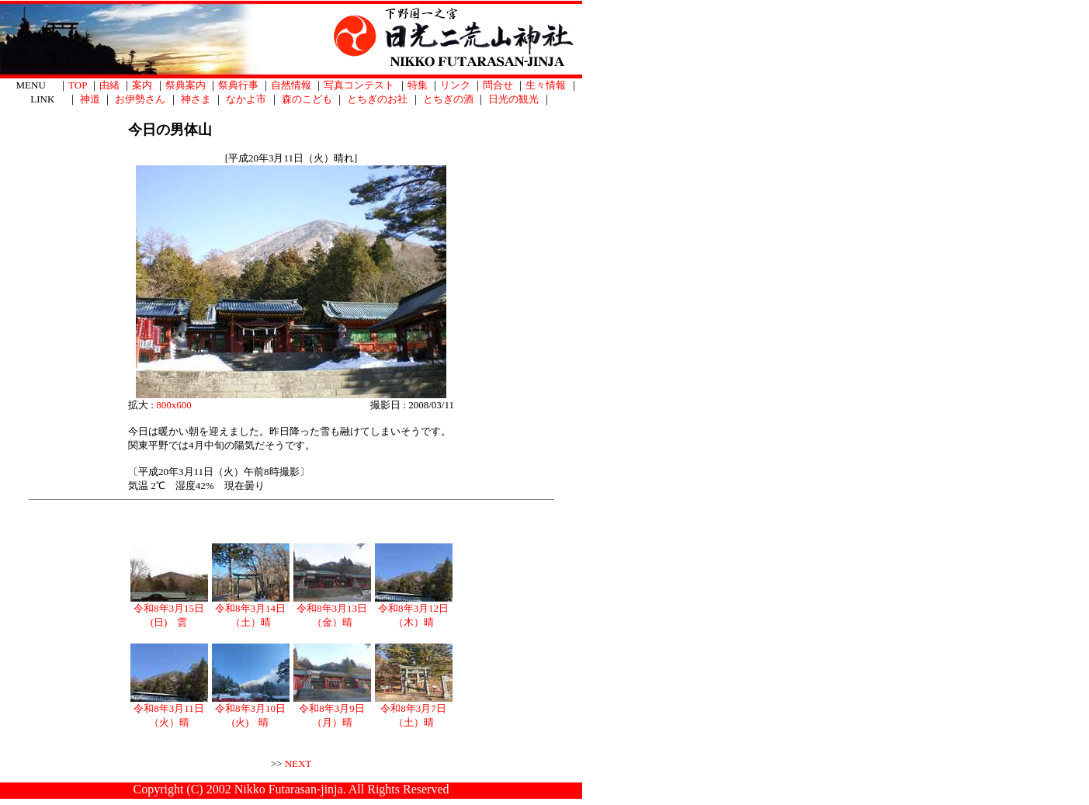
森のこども (307, 99)
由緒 (109, 85)
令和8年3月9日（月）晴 (332, 710)
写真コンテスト (359, 85)
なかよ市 (246, 99)
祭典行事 (238, 85)
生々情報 (545, 85)
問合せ (498, 85)
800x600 (174, 405)
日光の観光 (513, 99)
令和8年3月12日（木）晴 (414, 610)
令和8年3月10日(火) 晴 (251, 710)
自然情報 (291, 85)
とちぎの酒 (448, 99)
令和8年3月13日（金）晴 (332, 610)
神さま (196, 99)
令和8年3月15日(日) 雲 (169, 610)
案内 (142, 85)
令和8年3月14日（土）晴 (251, 610)
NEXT (298, 763)
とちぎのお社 (377, 99)
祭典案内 (185, 85)
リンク (455, 85)
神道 (90, 99)
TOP (77, 85)
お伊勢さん (140, 99)
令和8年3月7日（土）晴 (414, 710)
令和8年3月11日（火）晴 (169, 710)
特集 (418, 85)
